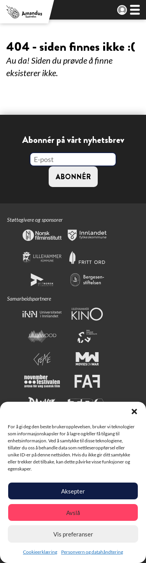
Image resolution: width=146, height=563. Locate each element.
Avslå (73, 512)
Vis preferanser (73, 534)
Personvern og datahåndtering (92, 552)
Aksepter (73, 491)
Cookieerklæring (40, 552)
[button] (134, 411)
